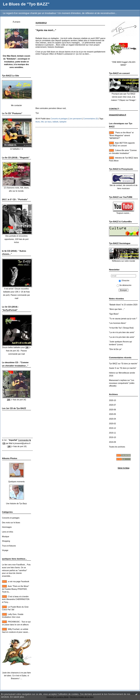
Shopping (6, 541)
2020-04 (112, 419)
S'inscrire (124, 281)
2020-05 (112, 414)
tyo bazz (48, 122)
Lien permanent (75, 119)
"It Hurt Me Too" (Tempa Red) (121, 328)
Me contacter (16, 105)
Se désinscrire (124, 285)
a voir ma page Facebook (18, 582)
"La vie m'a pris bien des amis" (122, 332)
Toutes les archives (117, 447)
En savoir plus (17, 697)
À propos (16, 22)
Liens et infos (7, 532)
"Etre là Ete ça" (115, 349)
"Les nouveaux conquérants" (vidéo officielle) (121, 383)
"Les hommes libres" (117, 323)
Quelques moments (16, 482)
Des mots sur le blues (11, 523)
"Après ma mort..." (45, 30)
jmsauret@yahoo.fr (22, 443)
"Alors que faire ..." (117, 309)
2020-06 (112, 410)
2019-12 (112, 428)
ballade (55, 122)
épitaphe (62, 122)
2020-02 (112, 424)
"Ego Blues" (114, 314)
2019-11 (112, 433)
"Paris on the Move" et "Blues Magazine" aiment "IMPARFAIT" (121, 135)
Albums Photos (9, 458)
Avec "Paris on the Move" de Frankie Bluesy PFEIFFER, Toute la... (15, 589)
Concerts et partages (10, 518)
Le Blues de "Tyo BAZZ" (26, 4)
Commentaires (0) (90, 119)
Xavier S (112, 368)
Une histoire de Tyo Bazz (16, 504)
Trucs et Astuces (9, 546)
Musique (5, 537)
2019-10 (112, 437)
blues (37, 122)
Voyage (5, 550)
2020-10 (112, 400)
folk (42, 122)
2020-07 (112, 405)
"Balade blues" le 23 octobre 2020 (123, 305)
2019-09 (112, 442)
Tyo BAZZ (113, 364)
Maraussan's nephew (118, 380)
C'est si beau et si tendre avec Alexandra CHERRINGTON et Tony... (15, 599)
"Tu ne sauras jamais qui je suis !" (123, 319)
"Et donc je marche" (129, 364)
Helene (112, 373)
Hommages (7, 527)
